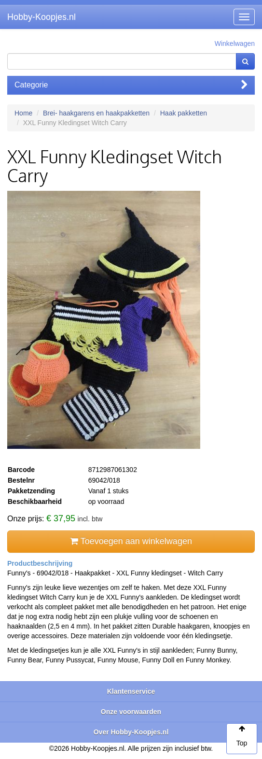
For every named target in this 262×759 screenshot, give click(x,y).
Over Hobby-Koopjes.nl (131, 732)
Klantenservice (131, 691)
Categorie (131, 85)
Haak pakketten (183, 113)
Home (23, 113)
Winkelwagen (235, 43)
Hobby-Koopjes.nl (41, 17)
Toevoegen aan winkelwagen (131, 541)
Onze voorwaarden (131, 712)
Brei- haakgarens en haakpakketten (96, 113)
